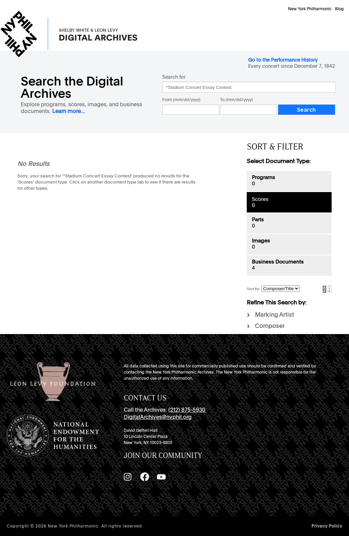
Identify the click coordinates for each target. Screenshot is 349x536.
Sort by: (254, 289)
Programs (263, 177)
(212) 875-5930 (187, 410)
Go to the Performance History (283, 60)
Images (261, 241)
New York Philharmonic (310, 8)
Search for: (174, 77)
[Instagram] (127, 476)
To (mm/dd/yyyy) (236, 99)
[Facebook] (144, 476)
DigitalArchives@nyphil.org (158, 417)
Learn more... (68, 111)
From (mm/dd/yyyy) (181, 99)
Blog (339, 8)
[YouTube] (161, 476)
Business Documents (278, 262)
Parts (258, 220)
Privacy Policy (327, 526)
